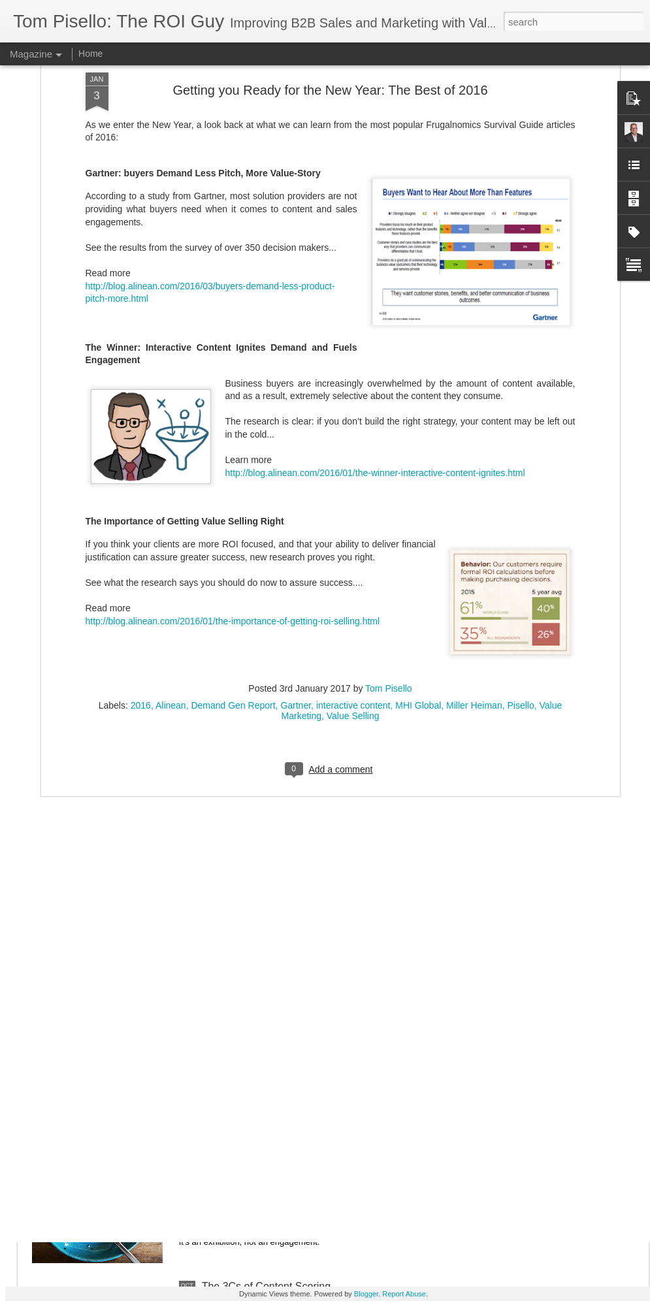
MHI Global (418, 536)
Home (90, 53)
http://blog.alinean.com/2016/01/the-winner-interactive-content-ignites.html (375, 303)
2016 (141, 536)
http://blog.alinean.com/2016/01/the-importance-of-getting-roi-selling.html (233, 452)
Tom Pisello (388, 519)
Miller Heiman (474, 536)
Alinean (170, 536)
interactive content (353, 536)
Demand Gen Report (233, 536)
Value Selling (353, 546)
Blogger (366, 1294)
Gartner (295, 536)
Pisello (520, 536)
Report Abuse (404, 1294)
